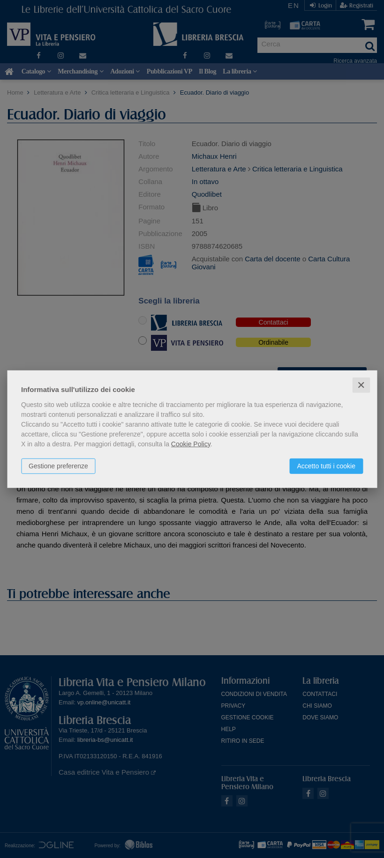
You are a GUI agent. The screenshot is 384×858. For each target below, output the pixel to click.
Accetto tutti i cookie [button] (326, 465)
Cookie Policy (191, 443)
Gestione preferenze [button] (58, 465)
